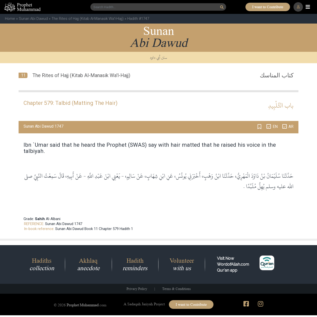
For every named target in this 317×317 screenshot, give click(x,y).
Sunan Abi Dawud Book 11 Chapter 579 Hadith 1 (94, 229)
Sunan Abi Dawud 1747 (63, 224)
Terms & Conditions (176, 289)
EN (275, 126)
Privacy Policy (137, 289)
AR (291, 126)
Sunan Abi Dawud (33, 18)
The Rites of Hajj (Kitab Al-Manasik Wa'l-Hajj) (88, 18)
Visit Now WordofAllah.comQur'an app (233, 264)
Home (10, 18)
